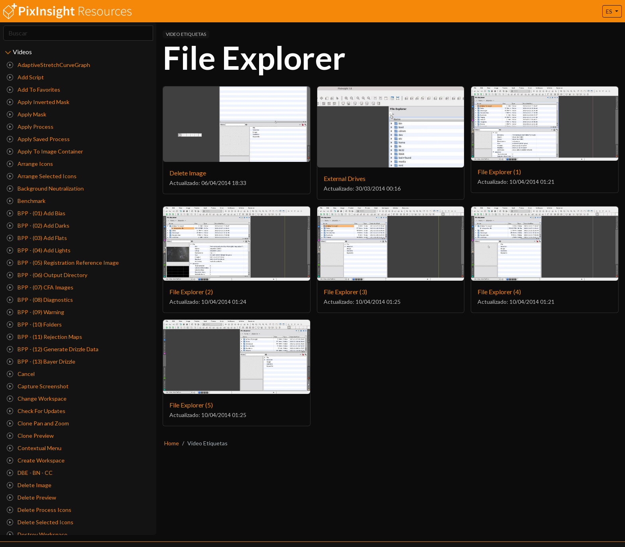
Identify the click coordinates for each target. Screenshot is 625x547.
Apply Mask (26, 114)
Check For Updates (36, 410)
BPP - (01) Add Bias (36, 213)
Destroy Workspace (37, 534)
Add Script (25, 77)
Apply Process (30, 126)
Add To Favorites (33, 89)
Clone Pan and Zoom (38, 423)
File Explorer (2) (191, 291)
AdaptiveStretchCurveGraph (48, 64)
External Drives (345, 178)
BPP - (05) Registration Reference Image (63, 262)
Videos (22, 51)
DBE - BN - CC (30, 472)
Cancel (21, 373)
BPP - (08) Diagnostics (40, 299)
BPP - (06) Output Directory (47, 275)
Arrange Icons (30, 163)
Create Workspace (36, 460)
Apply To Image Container (45, 151)
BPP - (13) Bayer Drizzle (41, 361)
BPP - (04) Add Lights (39, 250)
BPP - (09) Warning (35, 312)
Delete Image (29, 485)
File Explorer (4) (499, 291)
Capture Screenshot (38, 386)
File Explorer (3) (345, 291)
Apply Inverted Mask (38, 101)
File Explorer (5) (191, 405)
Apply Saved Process (38, 139)
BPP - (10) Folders (34, 324)
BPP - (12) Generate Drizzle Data (52, 349)
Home (171, 443)
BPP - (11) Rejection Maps (44, 336)
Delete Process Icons (39, 509)
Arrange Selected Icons (42, 176)
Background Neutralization (45, 188)
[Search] (78, 33)
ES (609, 11)
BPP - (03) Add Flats (37, 237)
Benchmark (26, 200)
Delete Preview (31, 497)
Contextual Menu (34, 448)
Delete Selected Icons (40, 522)
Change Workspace (37, 398)
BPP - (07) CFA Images (40, 287)
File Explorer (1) (499, 171)
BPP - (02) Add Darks (38, 225)
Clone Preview (30, 435)
